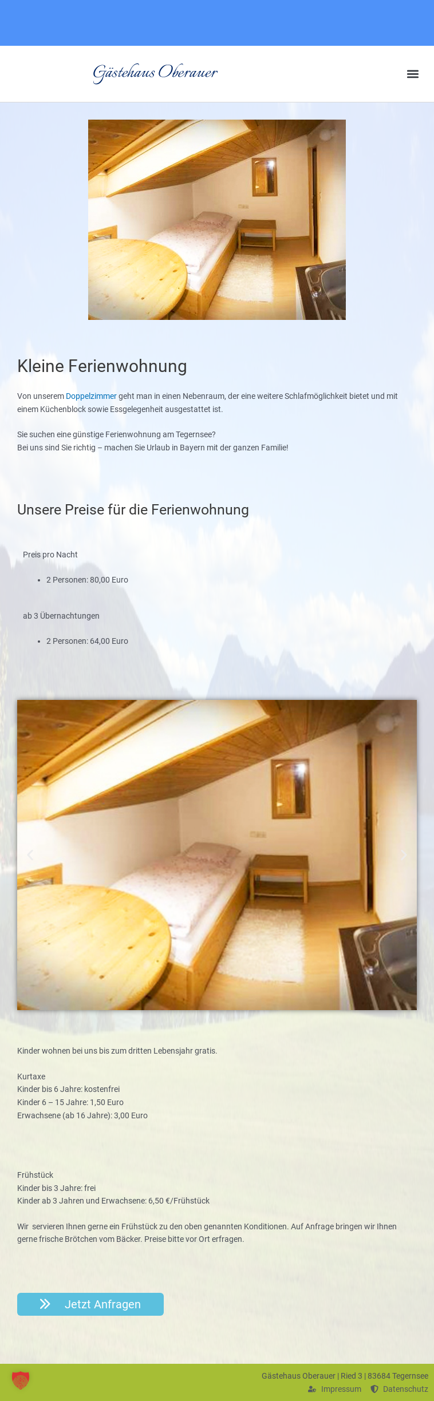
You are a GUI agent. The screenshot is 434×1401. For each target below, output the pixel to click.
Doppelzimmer (91, 396)
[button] (413, 74)
